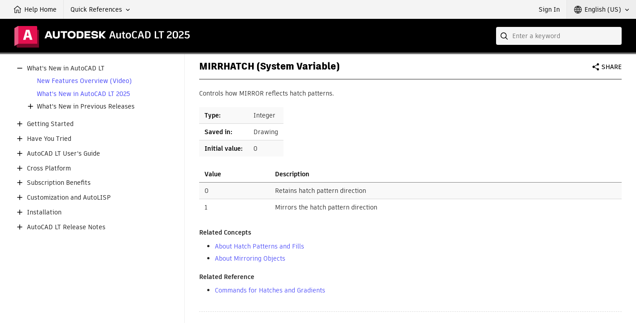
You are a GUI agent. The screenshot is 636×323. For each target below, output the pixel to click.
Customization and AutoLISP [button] (69, 197)
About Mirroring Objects (250, 258)
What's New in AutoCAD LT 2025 (83, 94)
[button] (100, 9)
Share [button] (611, 66)
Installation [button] (44, 212)
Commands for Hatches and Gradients (270, 290)
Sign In (549, 9)
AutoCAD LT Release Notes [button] (66, 227)
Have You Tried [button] (49, 139)
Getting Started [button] (50, 124)
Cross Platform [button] (49, 168)
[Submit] (505, 36)
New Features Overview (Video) (84, 81)
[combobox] (559, 36)
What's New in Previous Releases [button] (86, 106)
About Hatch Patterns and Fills (259, 246)
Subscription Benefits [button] (59, 183)
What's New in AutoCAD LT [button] (66, 68)
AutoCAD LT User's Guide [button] (63, 153)
